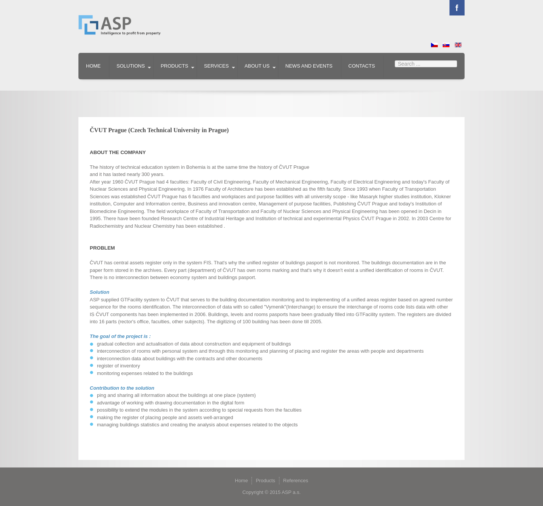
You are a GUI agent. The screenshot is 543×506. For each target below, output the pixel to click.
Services (216, 66)
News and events (309, 66)
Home (93, 66)
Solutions (131, 66)
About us (257, 66)
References (295, 480)
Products (174, 66)
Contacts (361, 66)
